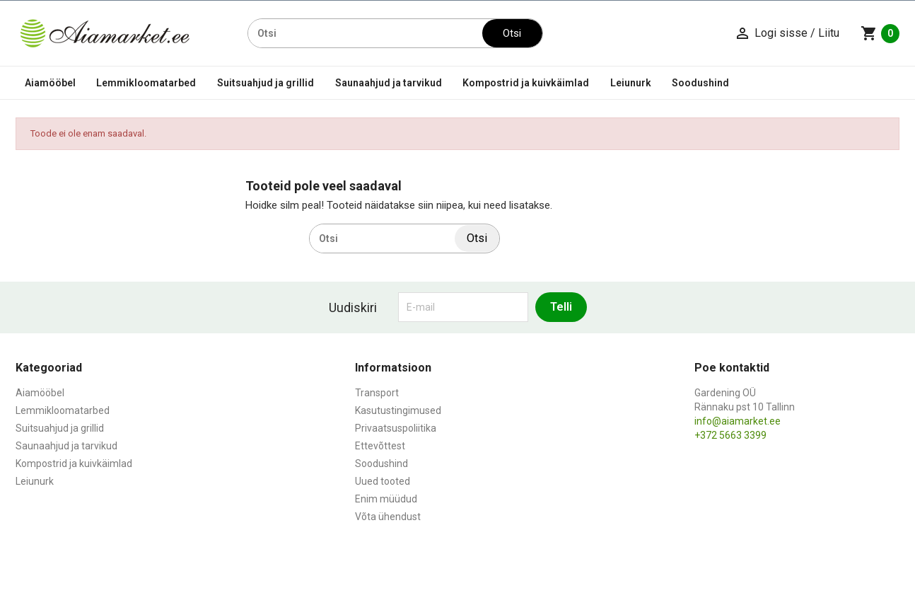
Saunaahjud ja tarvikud (388, 82)
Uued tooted (382, 481)
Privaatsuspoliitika (395, 428)
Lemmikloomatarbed (146, 82)
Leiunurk (630, 82)
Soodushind (700, 82)
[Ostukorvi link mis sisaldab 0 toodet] (880, 33)
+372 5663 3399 (730, 435)
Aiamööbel (50, 82)
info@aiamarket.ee (737, 421)
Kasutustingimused (398, 410)
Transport (377, 392)
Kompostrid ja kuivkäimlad (525, 82)
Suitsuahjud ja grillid (265, 82)
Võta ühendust (388, 516)
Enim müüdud (386, 499)
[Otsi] (365, 33)
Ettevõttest (380, 445)
